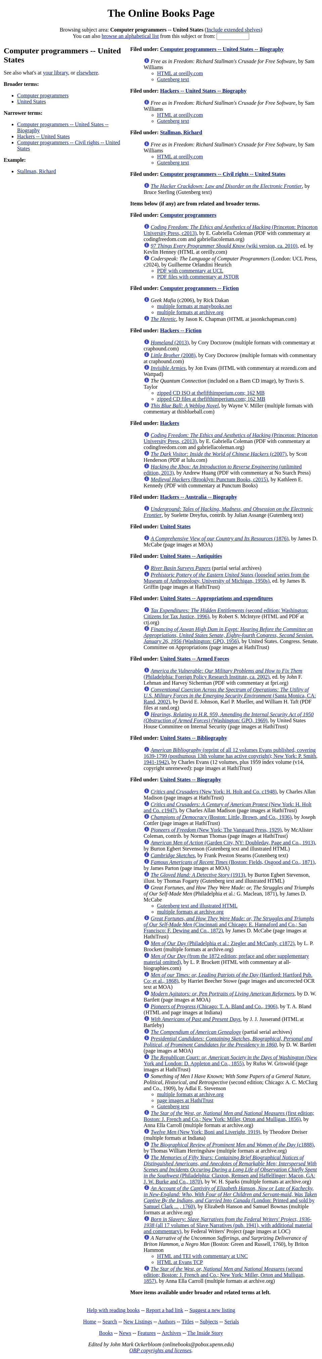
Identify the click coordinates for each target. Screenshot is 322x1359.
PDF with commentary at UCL (190, 271)
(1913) (198, 875)
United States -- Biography (190, 779)
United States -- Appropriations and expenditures (216, 598)
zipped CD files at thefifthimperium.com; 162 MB (211, 399)
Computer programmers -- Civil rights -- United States (222, 174)
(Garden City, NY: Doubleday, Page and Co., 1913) (233, 842)
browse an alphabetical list (130, 36)
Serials (231, 1321)
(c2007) (219, 454)
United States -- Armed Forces (194, 659)
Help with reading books (113, 1310)
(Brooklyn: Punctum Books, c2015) (209, 479)
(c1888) (232, 1145)
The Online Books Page (161, 13)
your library (55, 73)
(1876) (219, 538)
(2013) (170, 342)
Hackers (169, 423)
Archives (171, 1333)
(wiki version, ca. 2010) (224, 246)
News (125, 1333)
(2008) (173, 355)
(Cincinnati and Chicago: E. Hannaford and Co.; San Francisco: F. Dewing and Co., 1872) (229, 924)
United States (31, 101)
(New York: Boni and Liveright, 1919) (205, 1132)
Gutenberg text (173, 79)
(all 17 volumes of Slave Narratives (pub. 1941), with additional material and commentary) (228, 1225)
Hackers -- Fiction (181, 330)
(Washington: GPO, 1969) (229, 717)
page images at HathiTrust (185, 1100)
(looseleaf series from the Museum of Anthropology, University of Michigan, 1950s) (226, 578)
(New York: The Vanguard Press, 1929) (216, 830)
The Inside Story (205, 1333)
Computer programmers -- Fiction (199, 288)
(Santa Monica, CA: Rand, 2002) (230, 696)
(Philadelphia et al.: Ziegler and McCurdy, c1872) (222, 943)
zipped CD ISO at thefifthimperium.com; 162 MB (211, 393)
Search (109, 1321)
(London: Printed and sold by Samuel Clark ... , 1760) (230, 1197)
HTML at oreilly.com (180, 73)
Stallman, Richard (36, 171)
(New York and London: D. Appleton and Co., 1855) (230, 1060)
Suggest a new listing (212, 1310)
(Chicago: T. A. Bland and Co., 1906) (214, 1006)
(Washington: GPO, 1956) (229, 635)
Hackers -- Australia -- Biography (198, 497)
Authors (167, 1321)
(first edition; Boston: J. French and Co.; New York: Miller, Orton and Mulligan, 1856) (229, 1116)
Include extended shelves (233, 30)
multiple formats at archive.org (190, 312)
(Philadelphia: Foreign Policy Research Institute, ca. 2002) (223, 674)
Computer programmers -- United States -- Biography (222, 49)
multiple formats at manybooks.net (194, 306)
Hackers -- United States (43, 136)
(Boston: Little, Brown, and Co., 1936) (221, 817)
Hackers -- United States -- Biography (203, 91)
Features (146, 1333)
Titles (188, 1321)
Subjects (209, 1321)
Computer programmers (42, 95)
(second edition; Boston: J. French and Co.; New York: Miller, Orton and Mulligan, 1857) (224, 1275)
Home (89, 1321)
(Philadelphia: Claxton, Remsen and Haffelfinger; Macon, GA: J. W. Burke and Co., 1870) (230, 1169)
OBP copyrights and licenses (160, 1350)
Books (106, 1333)
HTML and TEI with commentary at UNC (202, 1256)
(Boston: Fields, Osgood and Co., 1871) (233, 862)
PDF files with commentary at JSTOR (198, 277)
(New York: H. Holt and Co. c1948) (214, 791)
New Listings (137, 1321)
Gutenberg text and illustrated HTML (197, 906)
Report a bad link (164, 1310)
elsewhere (87, 73)
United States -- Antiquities (191, 556)
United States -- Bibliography (193, 738)
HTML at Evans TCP (180, 1262)
